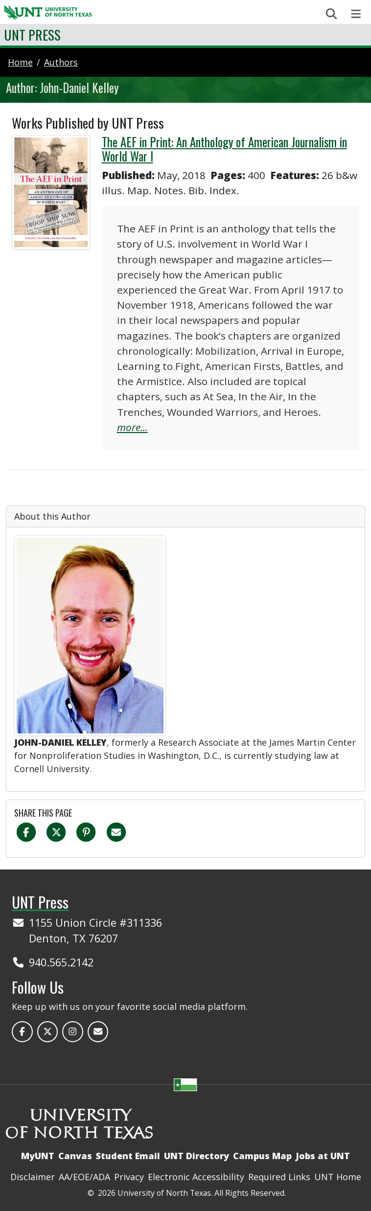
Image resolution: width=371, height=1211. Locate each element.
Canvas (75, 1156)
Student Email (128, 1156)
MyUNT (37, 1156)
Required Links (279, 1177)
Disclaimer (32, 1177)
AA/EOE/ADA (84, 1177)
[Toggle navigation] (356, 14)
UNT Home (337, 1177)
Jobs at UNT (323, 1156)
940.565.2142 (61, 962)
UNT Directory (196, 1156)
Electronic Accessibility (196, 1177)
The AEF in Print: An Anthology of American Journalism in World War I (224, 149)
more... (132, 427)
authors (61, 62)
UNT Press (32, 34)
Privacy (129, 1177)
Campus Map (262, 1156)
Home (20, 62)
